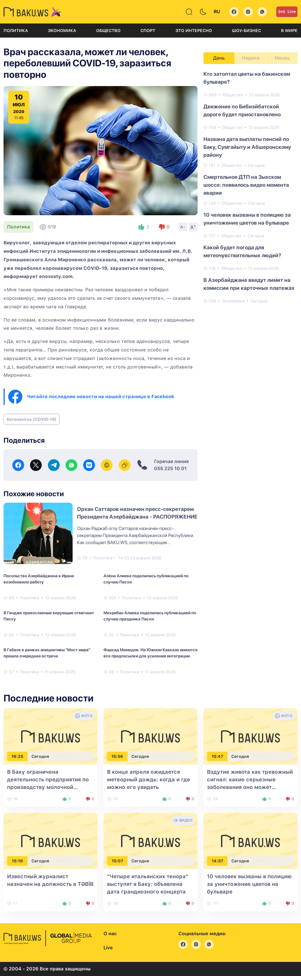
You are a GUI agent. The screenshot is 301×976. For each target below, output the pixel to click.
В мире (289, 30)
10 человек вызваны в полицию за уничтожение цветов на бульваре (247, 219)
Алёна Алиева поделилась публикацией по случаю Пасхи (145, 578)
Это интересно (193, 30)
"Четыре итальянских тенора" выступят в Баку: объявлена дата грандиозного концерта (147, 884)
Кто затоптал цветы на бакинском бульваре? (246, 78)
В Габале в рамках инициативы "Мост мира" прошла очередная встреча (47, 652)
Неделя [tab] (250, 58)
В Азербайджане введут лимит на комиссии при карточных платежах (249, 284)
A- (182, 227)
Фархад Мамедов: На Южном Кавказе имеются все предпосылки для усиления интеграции (150, 652)
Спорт (148, 30)
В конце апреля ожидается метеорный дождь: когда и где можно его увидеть (148, 779)
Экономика (62, 30)
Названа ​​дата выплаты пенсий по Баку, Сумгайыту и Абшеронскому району (247, 147)
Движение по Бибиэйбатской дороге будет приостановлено (242, 110)
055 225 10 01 (170, 468)
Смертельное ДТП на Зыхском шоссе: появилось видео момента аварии (246, 185)
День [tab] (219, 58)
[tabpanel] (250, 187)
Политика (16, 30)
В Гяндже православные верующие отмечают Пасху (49, 615)
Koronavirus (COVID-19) (31, 419)
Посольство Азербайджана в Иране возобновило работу (39, 578)
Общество (108, 30)
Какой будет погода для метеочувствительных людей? (242, 251)
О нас (110, 933)
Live (287, 11)
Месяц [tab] (282, 58)
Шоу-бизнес (246, 30)
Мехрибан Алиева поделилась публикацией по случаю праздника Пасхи (149, 615)
